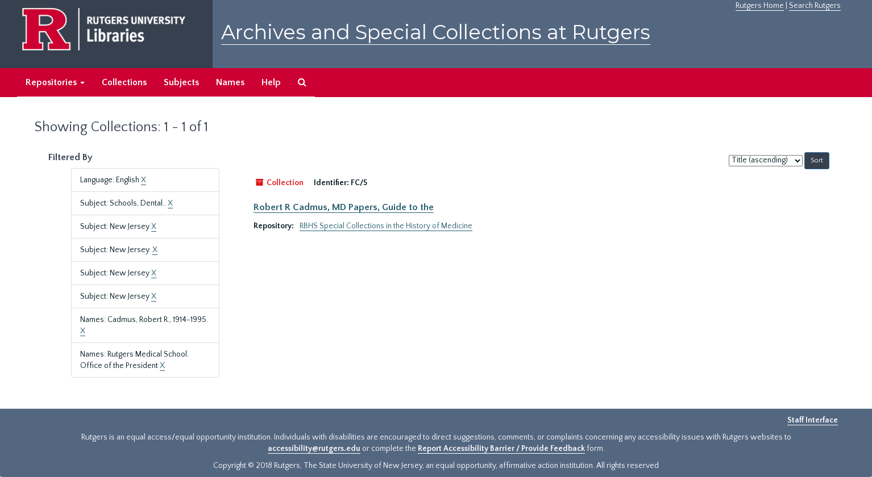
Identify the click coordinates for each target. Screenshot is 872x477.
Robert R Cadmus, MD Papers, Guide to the (344, 207)
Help (271, 82)
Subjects (181, 82)
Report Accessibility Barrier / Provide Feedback (501, 448)
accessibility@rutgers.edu (314, 448)
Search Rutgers (815, 5)
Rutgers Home (760, 5)
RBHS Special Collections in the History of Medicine (386, 226)
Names (230, 82)
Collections (124, 82)
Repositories (55, 82)
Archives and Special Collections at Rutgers (435, 32)
